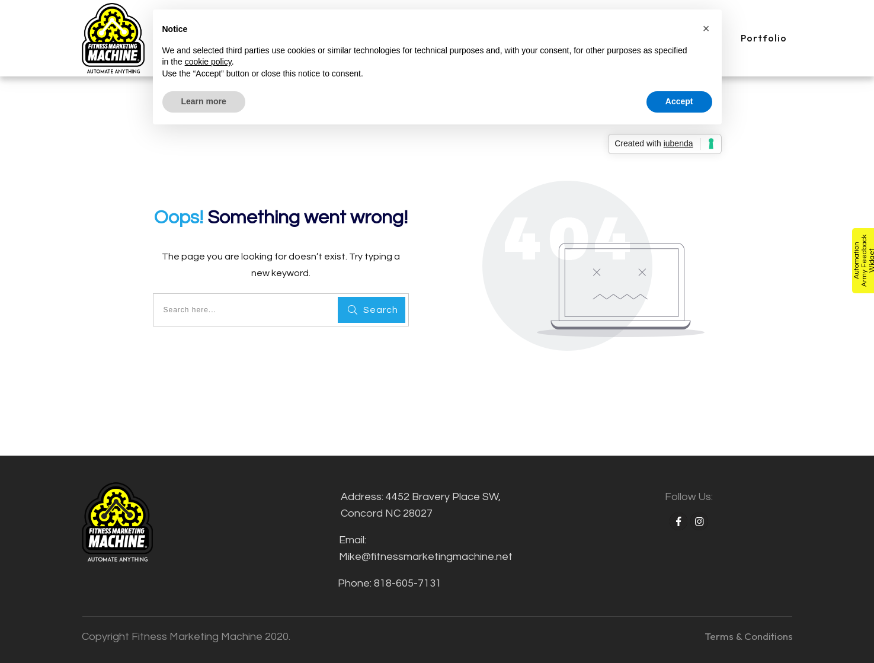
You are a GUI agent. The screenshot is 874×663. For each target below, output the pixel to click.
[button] (706, 28)
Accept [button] (679, 101)
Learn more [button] (203, 101)
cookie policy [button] (208, 61)
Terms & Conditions (749, 636)
